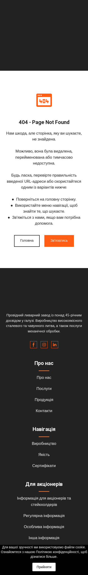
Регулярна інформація (44, 516)
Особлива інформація (44, 527)
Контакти (44, 411)
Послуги (43, 389)
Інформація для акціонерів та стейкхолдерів (44, 501)
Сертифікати (44, 466)
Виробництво (44, 444)
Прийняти (44, 567)
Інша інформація (44, 538)
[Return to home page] (44, 296)
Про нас (44, 378)
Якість (44, 455)
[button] (27, 241)
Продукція (44, 400)
